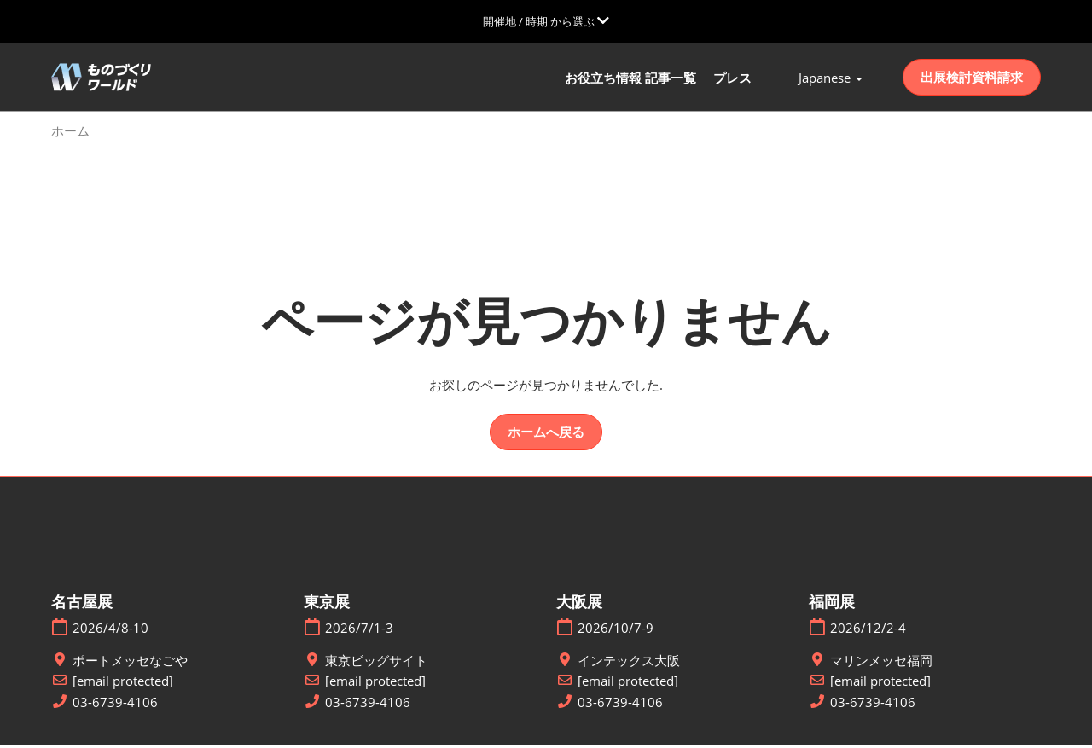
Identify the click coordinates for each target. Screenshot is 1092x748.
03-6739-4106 (115, 705)
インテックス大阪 (629, 663)
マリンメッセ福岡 (881, 663)
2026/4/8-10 (110, 631)
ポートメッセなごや (130, 663)
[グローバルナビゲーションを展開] (546, 21)
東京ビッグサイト (376, 663)
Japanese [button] (831, 79)
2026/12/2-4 (868, 631)
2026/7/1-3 (359, 631)
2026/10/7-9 (615, 631)
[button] (972, 79)
